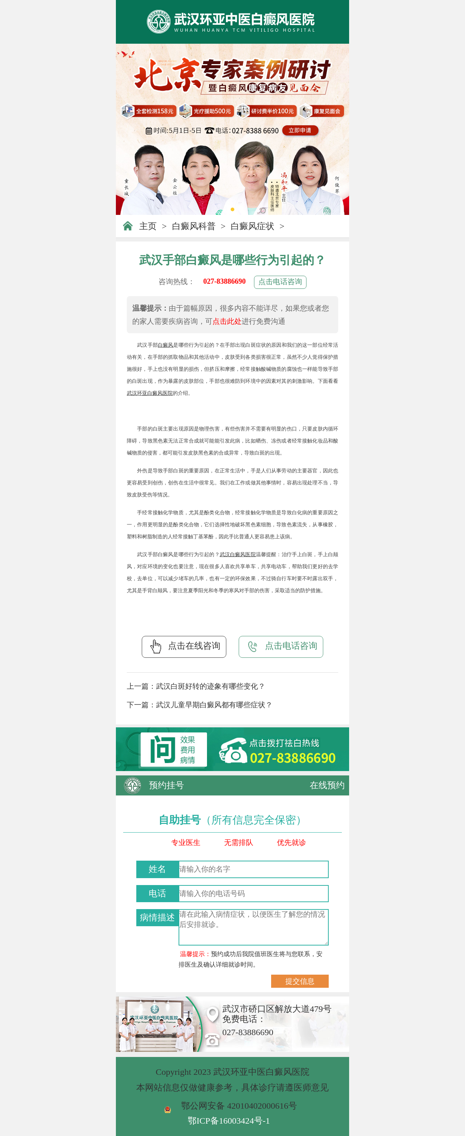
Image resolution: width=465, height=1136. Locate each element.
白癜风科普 (194, 226)
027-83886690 (224, 281)
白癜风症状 (252, 226)
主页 (148, 226)
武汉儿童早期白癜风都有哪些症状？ (214, 705)
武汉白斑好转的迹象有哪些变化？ (210, 686)
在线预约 (327, 785)
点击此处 (227, 321)
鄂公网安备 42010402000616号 (239, 1106)
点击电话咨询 (280, 282)
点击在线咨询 (184, 646)
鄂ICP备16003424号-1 (229, 1120)
